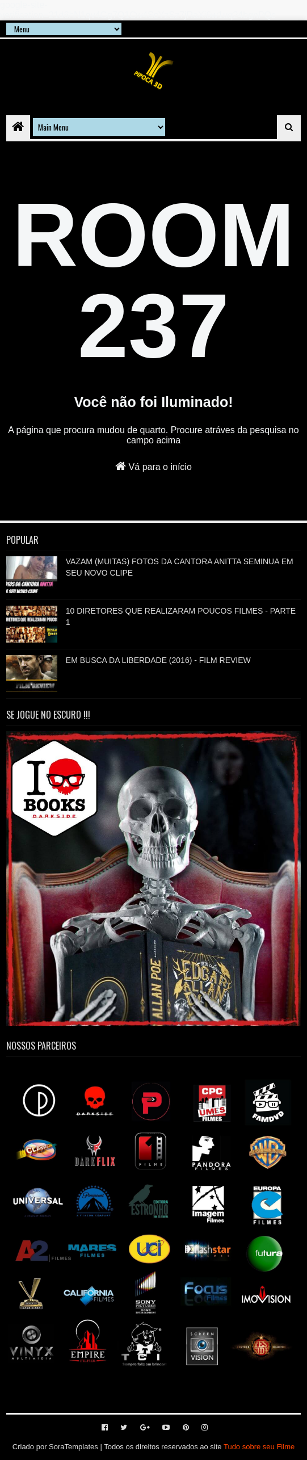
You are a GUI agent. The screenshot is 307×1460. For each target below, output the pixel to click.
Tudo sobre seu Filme (259, 1446)
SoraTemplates (73, 1446)
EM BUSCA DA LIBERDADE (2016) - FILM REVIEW (158, 660)
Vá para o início (153, 466)
